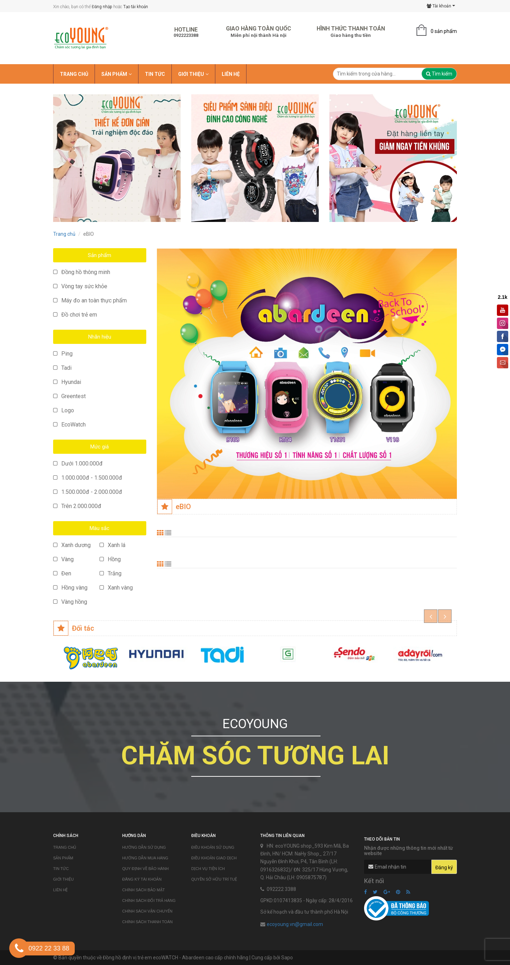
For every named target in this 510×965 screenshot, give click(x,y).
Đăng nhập (102, 6)
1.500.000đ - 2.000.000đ (87, 492)
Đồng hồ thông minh (81, 272)
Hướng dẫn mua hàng (145, 858)
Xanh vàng (116, 587)
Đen (62, 573)
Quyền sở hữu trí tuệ (214, 879)
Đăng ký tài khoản (142, 879)
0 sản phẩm (444, 31)
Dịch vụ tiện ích (208, 868)
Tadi (62, 367)
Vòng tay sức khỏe (80, 286)
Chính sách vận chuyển (147, 911)
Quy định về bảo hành (145, 868)
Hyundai (67, 382)
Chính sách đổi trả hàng (149, 900)
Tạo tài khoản (135, 6)
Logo (63, 410)
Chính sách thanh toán (147, 922)
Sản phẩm (63, 858)
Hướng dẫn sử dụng (144, 847)
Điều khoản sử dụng (212, 847)
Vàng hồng (70, 601)
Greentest (69, 396)
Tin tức (61, 868)
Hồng (110, 559)
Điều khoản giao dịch (214, 858)
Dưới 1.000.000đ (78, 463)
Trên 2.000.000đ (77, 506)
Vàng (63, 559)
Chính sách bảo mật (143, 890)
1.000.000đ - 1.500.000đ (87, 477)
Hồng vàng (70, 587)
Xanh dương (72, 545)
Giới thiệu (63, 879)
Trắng (110, 573)
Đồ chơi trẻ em (75, 314)
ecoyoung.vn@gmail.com (295, 924)
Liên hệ (60, 890)
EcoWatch (69, 424)
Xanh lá (112, 545)
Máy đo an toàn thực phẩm (90, 300)
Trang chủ (64, 234)
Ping (63, 353)
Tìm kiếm (439, 74)
